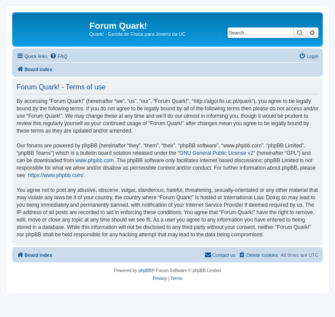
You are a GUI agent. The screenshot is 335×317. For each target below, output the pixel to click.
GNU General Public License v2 (216, 153)
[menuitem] (58, 56)
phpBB (144, 270)
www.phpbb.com (94, 160)
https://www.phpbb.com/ (55, 175)
